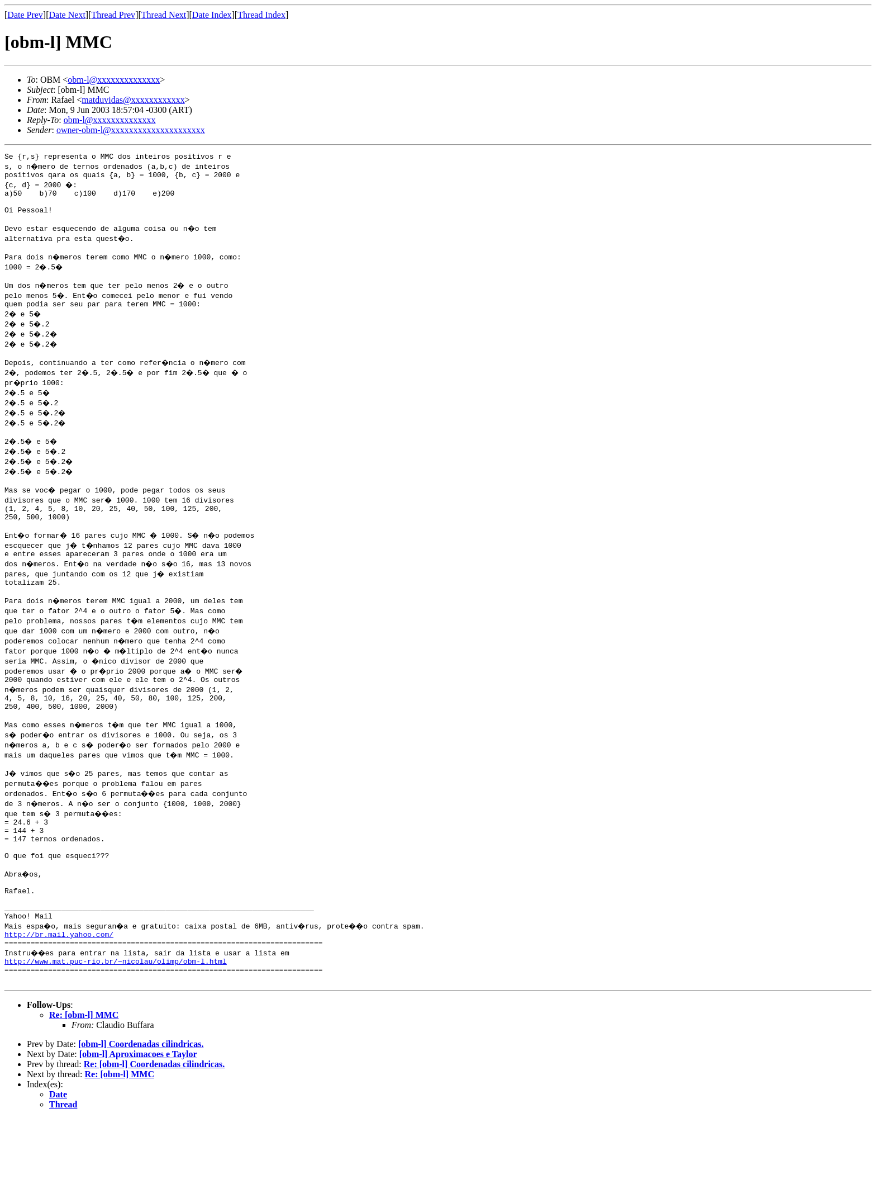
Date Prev (25, 15)
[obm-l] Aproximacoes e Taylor (138, 1119)
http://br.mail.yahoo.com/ (58, 993)
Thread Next (163, 15)
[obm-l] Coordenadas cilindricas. (140, 1109)
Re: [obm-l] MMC (83, 1080)
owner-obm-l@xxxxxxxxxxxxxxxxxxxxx (130, 130)
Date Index (212, 15)
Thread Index (261, 15)
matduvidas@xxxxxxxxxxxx (133, 100)
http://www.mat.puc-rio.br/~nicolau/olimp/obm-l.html (115, 1023)
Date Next (67, 15)
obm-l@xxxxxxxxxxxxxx (114, 79)
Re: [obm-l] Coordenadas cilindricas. (154, 1129)
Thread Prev (113, 15)
